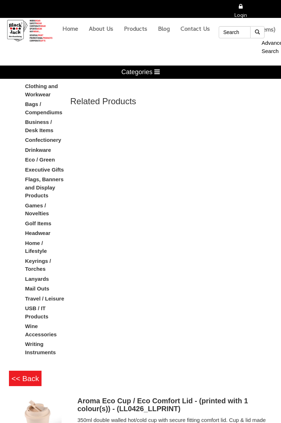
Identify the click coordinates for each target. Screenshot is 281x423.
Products (135, 30)
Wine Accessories (41, 330)
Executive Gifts (44, 170)
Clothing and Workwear (41, 90)
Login (240, 15)
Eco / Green (40, 160)
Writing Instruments (40, 348)
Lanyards (37, 279)
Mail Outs (37, 288)
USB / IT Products (36, 312)
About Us (101, 30)
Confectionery (43, 140)
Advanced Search (263, 47)
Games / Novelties (37, 209)
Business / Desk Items (39, 126)
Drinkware (38, 150)
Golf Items (38, 223)
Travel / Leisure (44, 298)
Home (70, 30)
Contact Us (195, 30)
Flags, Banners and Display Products (44, 187)
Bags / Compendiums (43, 108)
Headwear (37, 233)
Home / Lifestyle (36, 247)
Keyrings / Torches (38, 265)
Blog (164, 30)
